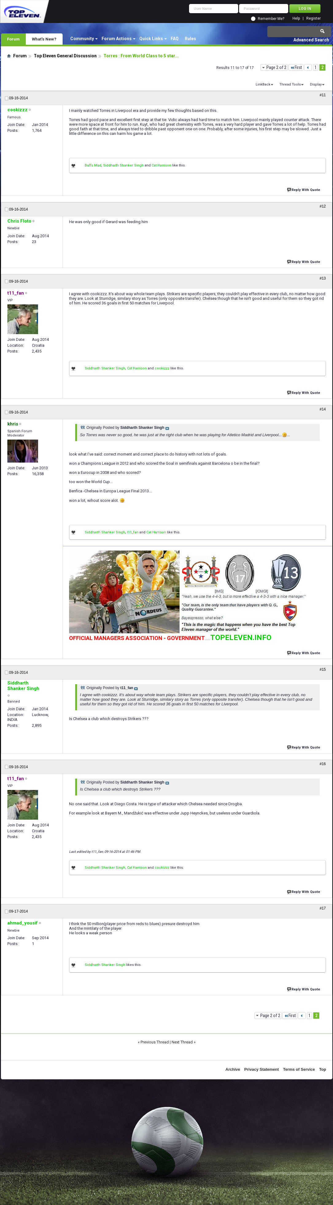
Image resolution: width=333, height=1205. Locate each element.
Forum (13, 38)
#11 (322, 95)
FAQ (175, 38)
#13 (322, 278)
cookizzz (162, 368)
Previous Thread (155, 1042)
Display (316, 84)
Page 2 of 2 (276, 67)
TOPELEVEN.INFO (240, 637)
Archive (233, 1069)
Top (322, 1069)
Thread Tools (290, 84)
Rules (190, 38)
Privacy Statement (261, 1069)
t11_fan (132, 532)
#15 (322, 669)
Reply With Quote (304, 189)
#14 (322, 409)
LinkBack (263, 84)
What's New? (44, 38)
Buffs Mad (93, 165)
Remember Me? (271, 19)
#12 (322, 206)
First (296, 67)
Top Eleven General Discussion (65, 55)
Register (313, 18)
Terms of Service (299, 1069)
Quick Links (151, 38)
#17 (322, 908)
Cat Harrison (161, 165)
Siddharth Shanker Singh (123, 165)
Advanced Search (311, 39)
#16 (322, 764)
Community (82, 38)
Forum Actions (117, 38)
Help (296, 18)
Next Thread (182, 1042)
